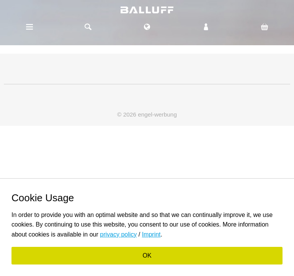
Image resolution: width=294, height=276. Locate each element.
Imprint (151, 234)
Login (205, 27)
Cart (264, 27)
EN (147, 23)
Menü (29, 27)
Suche (88, 27)
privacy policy (118, 234)
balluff (147, 10)
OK (146, 255)
